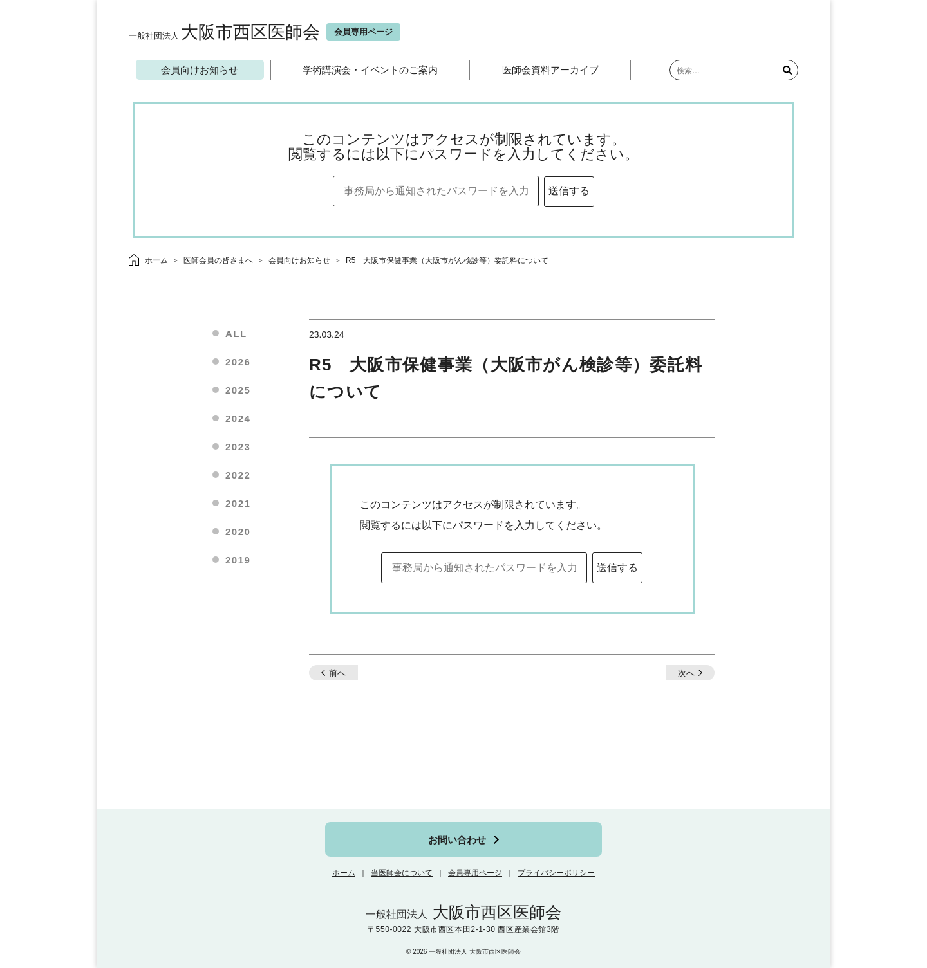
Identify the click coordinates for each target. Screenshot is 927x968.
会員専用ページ (475, 872)
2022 (237, 475)
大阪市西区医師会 (224, 32)
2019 (237, 559)
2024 (237, 418)
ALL (236, 333)
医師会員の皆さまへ (218, 260)
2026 (237, 361)
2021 (237, 503)
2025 (237, 390)
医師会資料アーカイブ (550, 69)
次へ (686, 673)
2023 (237, 446)
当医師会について (402, 872)
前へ (337, 673)
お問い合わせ (457, 839)
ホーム (343, 872)
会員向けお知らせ (199, 69)
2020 (237, 531)
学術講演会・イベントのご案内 (370, 69)
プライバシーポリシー (556, 872)
